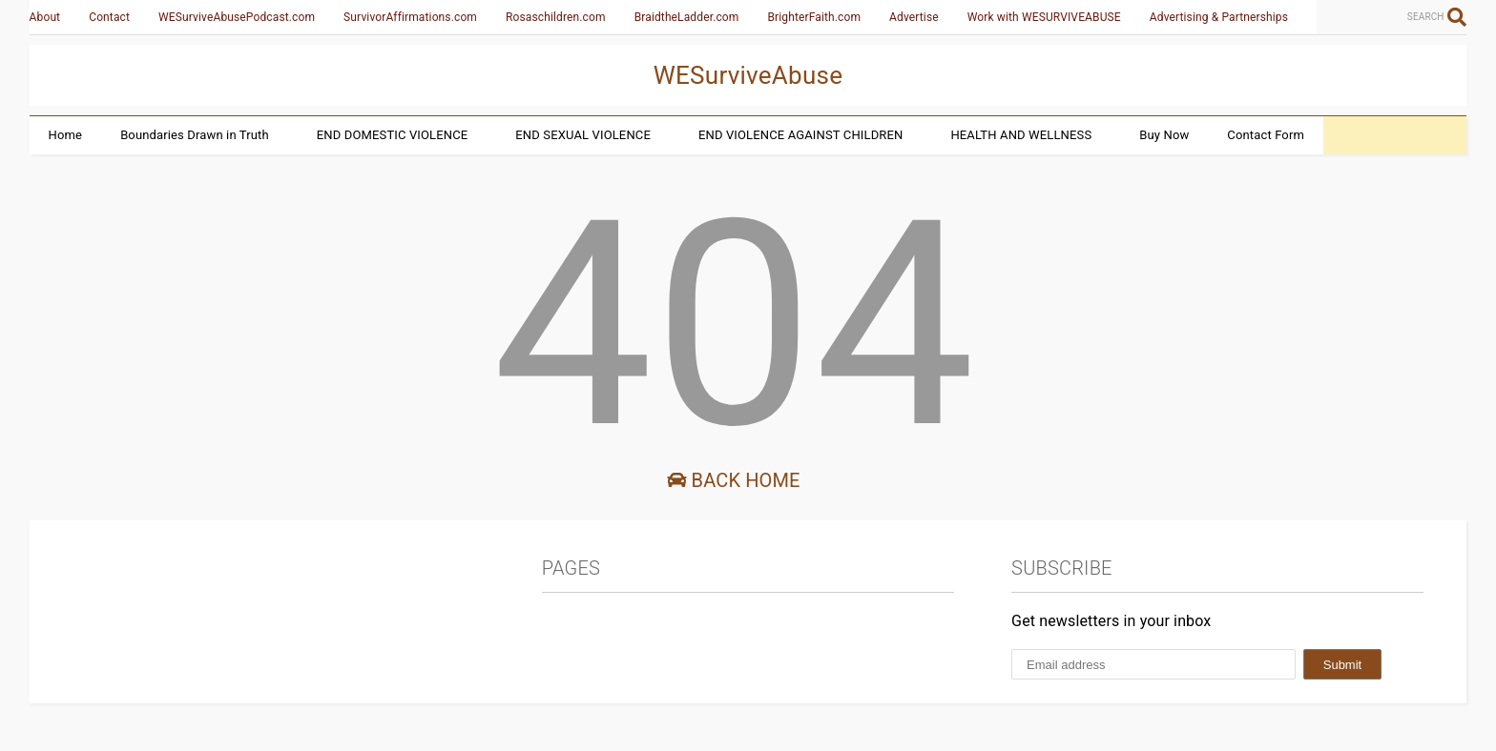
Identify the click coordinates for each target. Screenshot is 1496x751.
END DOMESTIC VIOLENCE (392, 135)
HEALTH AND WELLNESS (1020, 135)
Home (66, 135)
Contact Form (1265, 135)
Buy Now (1164, 135)
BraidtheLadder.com (686, 17)
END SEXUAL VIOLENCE (583, 135)
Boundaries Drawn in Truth (194, 135)
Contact (109, 17)
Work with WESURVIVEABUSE (1044, 17)
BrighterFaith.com (814, 17)
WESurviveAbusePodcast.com (236, 17)
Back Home (733, 480)
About (45, 17)
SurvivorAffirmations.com (410, 17)
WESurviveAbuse (748, 75)
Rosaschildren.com (556, 17)
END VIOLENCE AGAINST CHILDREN (800, 135)
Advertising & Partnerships (1219, 17)
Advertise (914, 17)
